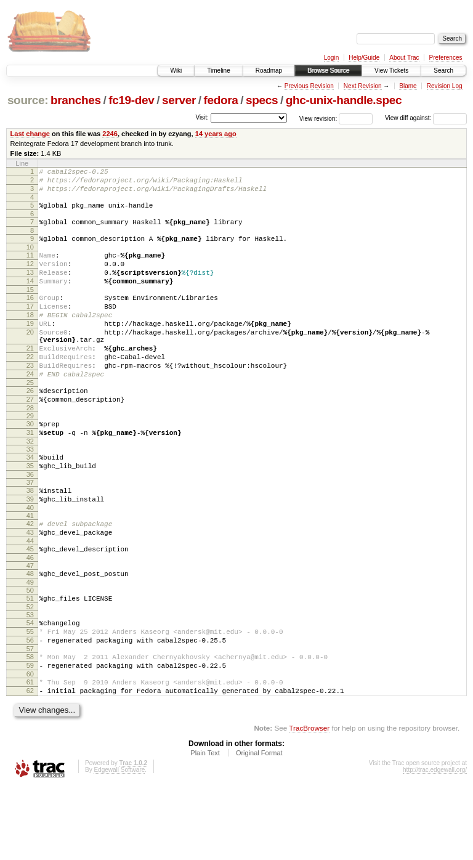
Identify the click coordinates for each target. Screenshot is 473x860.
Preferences (446, 57)
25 (30, 419)
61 (30, 752)
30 (30, 464)
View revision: (318, 118)
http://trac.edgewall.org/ (435, 843)
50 (30, 649)
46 (30, 615)
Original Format (259, 826)
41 (30, 567)
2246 (110, 133)
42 (30, 575)
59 (30, 733)
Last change (30, 133)
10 (30, 258)
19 (30, 347)
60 (30, 744)
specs (262, 100)
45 (30, 604)
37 (30, 530)
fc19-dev (131, 100)
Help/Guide (364, 57)
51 (30, 657)
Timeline (218, 70)
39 (30, 549)
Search (443, 70)
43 (30, 586)
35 (30, 512)
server (179, 100)
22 (30, 388)
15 (30, 308)
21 (30, 377)
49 (30, 641)
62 (30, 762)
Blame (407, 86)
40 (30, 559)
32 (30, 485)
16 (30, 316)
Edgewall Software (119, 843)
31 (30, 475)
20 (30, 358)
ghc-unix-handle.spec (344, 100)
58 (30, 723)
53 (30, 675)
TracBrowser (309, 802)
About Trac (404, 57)
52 (30, 667)
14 (30, 297)
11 (30, 266)
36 (30, 522)
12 (30, 276)
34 (30, 501)
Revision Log (445, 86)
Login (331, 57)
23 (30, 398)
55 (30, 694)
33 (30, 493)
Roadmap (269, 70)
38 (30, 538)
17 (30, 326)
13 (30, 287)
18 (30, 337)
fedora (221, 100)
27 (30, 438)
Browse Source (328, 70)
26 (30, 427)
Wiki (176, 70)
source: (27, 100)
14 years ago (215, 133)
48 (30, 631)
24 (30, 409)
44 (30, 596)
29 (30, 456)
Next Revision (363, 86)
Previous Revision (309, 86)
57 (30, 715)
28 (30, 448)
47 (30, 623)
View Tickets (391, 70)
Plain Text (205, 826)
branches (76, 100)
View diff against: (426, 118)
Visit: (202, 117)
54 (30, 684)
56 (30, 704)
